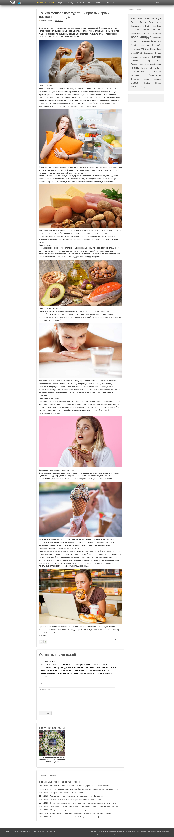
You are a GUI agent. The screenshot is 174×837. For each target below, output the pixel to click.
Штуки (158, 83)
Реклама (135, 68)
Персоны (146, 57)
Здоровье (151, 26)
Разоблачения (155, 64)
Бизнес (134, 22)
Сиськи (158, 68)
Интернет (136, 29)
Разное (146, 64)
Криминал (146, 41)
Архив (90, 3)
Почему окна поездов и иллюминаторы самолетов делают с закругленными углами (83, 803)
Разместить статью (45, 3)
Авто (140, 18)
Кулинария (156, 41)
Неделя (61, 3)
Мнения (145, 48)
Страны (149, 71)
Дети (151, 22)
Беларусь (156, 18)
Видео (143, 22)
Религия (144, 68)
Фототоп (99, 3)
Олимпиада (148, 53)
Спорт (142, 71)
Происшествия (154, 60)
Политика (155, 56)
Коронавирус (141, 37)
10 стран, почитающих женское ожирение (66, 793)
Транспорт (135, 79)
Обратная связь (25, 831)
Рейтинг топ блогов (97, 831)
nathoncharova (45, 21)
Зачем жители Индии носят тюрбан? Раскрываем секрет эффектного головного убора (84, 817)
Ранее (43, 775)
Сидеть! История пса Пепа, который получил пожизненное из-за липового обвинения (84, 789)
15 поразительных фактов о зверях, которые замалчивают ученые (76, 800)
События (135, 71)
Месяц (70, 3)
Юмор (143, 87)
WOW (133, 18)
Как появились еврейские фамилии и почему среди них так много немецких (80, 786)
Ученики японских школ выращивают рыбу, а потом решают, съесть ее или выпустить (84, 806)
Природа (134, 61)
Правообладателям (38, 831)
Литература (145, 45)
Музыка (153, 49)
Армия (147, 19)
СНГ (151, 68)
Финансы (157, 79)
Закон (143, 26)
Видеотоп (110, 3)
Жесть (158, 22)
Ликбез (134, 45)
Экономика (136, 87)
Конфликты (157, 33)
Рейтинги (80, 3)
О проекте (14, 831)
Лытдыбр (156, 45)
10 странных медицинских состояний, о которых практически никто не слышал (81, 810)
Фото (134, 83)
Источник (118, 640)
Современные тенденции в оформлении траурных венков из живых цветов (52, 746)
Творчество (135, 76)
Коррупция (157, 38)
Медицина (135, 49)
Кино (146, 33)
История (157, 29)
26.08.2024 (59, 21)
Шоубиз (146, 83)
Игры (159, 26)
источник (43, 635)
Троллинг (147, 79)
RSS (55, 831)
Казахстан (135, 33)
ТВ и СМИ (157, 72)
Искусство (147, 30)
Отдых (158, 53)
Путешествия (137, 64)
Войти (158, 3)
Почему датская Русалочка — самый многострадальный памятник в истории (80, 813)
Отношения (136, 57)
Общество (136, 52)
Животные (135, 26)
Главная (6, 831)
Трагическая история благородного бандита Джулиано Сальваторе (76, 796)
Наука (159, 49)
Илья (43, 662)
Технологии (155, 75)
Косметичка (136, 41)
